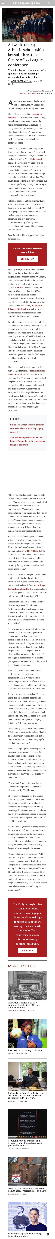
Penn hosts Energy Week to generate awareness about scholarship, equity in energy (27, 428)
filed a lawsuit (36, 159)
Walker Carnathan (21, 81)
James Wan (14, 1101)
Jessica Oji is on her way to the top (25, 1050)
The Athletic (32, 551)
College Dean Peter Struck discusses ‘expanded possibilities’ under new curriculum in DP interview (26, 1095)
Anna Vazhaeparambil (27, 93)
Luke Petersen (15, 1149)
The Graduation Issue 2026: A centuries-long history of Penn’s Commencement (24, 1005)
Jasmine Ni (14, 1194)
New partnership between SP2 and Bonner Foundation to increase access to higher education (27, 441)
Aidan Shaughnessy (17, 1011)
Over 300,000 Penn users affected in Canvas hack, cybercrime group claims (27, 1189)
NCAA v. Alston (15, 287)
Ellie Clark (14, 1053)
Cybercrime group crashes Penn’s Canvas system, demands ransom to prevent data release (25, 1143)
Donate (27, 950)
